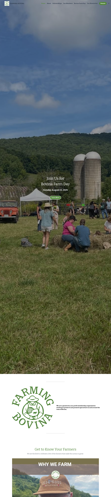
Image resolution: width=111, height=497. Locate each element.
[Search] (107, 4)
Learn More (55, 197)
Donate (101, 4)
